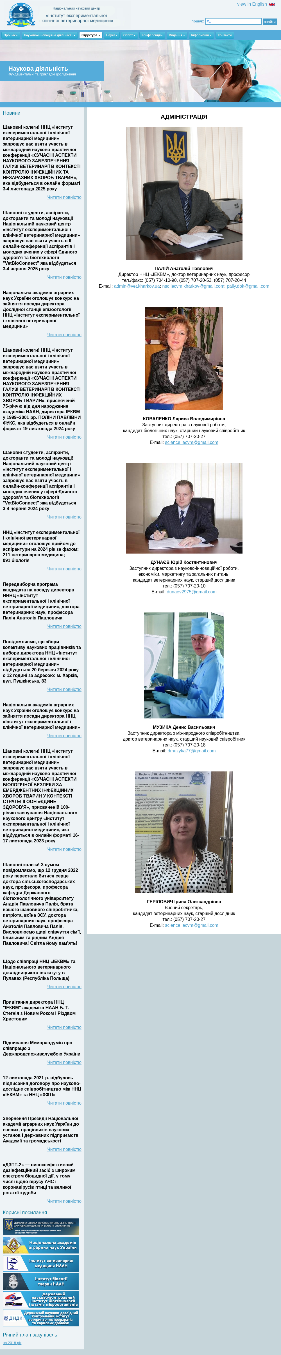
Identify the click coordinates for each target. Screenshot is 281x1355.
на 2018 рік (12, 1343)
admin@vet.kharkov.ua (137, 286)
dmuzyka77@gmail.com (192, 750)
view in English (252, 4)
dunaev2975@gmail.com (192, 591)
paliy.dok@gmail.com (248, 286)
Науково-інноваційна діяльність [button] (50, 35)
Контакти (225, 35)
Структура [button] (90, 35)
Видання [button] (177, 35)
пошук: (197, 21)
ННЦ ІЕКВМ (67, 15)
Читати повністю (64, 197)
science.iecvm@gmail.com (191, 442)
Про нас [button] (11, 35)
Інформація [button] (201, 35)
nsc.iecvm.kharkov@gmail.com (193, 286)
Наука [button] (111, 35)
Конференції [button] (152, 35)
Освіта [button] (129, 35)
